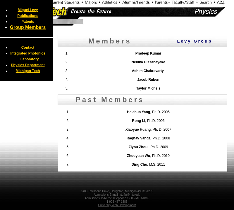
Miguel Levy (28, 10)
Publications (27, 16)
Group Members (28, 27)
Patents (27, 22)
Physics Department (27, 65)
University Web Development (117, 205)
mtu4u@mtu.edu (129, 194)
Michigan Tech (28, 71)
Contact (28, 48)
